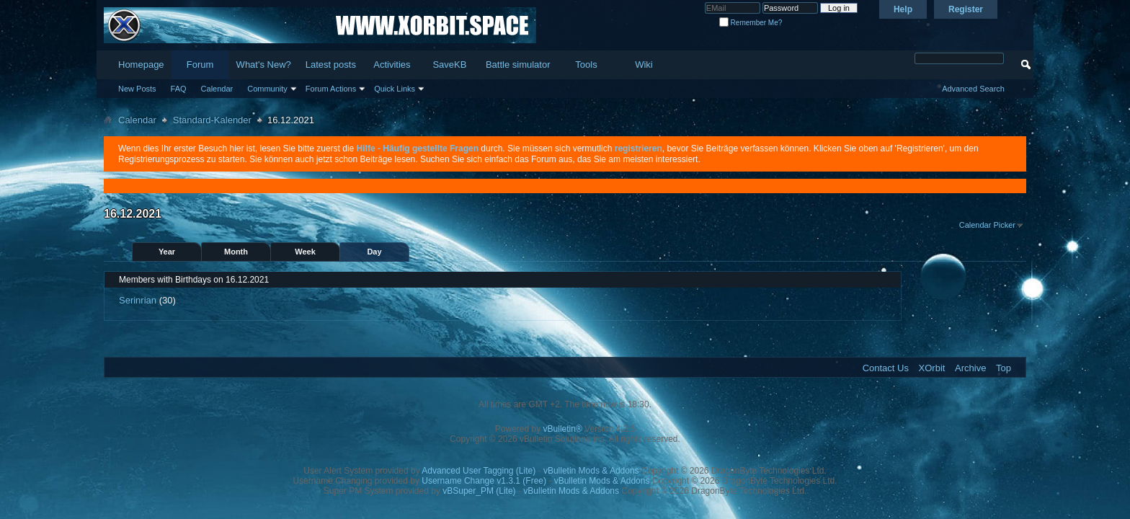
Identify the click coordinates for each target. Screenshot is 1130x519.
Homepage (141, 64)
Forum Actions (331, 88)
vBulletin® (562, 429)
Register (965, 9)
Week (305, 251)
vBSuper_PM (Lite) (478, 491)
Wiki (644, 64)
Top (1003, 368)
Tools (586, 64)
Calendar (217, 88)
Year (167, 251)
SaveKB (449, 64)
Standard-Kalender (212, 120)
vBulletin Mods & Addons (591, 471)
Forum (200, 64)
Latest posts (331, 64)
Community (267, 88)
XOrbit (932, 368)
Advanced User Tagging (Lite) (478, 471)
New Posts (137, 88)
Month (236, 251)
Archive (970, 368)
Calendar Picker (987, 225)
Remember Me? (750, 23)
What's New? (263, 64)
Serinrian (137, 300)
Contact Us (886, 368)
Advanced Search (973, 88)
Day (374, 251)
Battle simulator (518, 64)
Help (903, 9)
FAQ (179, 88)
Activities (391, 64)
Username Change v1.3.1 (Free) (484, 481)
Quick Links (394, 88)
